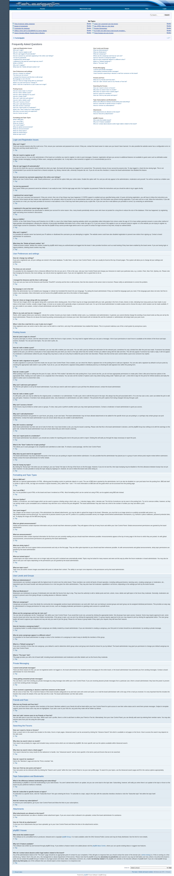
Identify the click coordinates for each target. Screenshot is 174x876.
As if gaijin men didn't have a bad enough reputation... (110, 30)
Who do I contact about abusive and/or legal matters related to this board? (115, 124)
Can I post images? (19, 125)
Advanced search (164, 17)
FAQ (146, 8)
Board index (18, 872)
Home (19, 8)
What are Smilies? (18, 123)
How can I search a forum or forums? (104, 88)
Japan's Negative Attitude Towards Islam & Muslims (29, 33)
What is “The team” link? (100, 63)
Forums (42, 8)
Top (16, 150)
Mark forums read (85, 8)
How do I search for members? (102, 93)
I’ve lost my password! (19, 57)
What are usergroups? (99, 54)
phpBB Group (66, 837)
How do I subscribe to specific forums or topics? (107, 103)
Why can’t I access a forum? (21, 102)
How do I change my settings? (22, 73)
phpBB (85, 874)
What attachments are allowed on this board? (106, 112)
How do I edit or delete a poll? (22, 100)
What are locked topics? (20, 132)
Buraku (89, 23)
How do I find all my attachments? (103, 113)
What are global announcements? (23, 127)
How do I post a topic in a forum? (23, 91)
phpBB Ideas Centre (99, 846)
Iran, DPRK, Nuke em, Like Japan (104, 26)
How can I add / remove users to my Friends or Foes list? (110, 81)
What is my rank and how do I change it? (25, 82)
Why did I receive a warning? (21, 105)
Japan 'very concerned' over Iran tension (106, 24)
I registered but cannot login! (21, 59)
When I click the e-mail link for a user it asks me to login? (30, 84)
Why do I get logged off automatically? (24, 54)
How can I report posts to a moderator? (24, 107)
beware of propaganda (21, 26)
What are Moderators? (99, 52)
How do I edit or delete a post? (22, 92)
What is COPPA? (18, 63)
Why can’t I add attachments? (22, 104)
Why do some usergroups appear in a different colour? (109, 59)
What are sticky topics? (20, 130)
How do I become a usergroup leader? (104, 57)
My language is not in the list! (21, 79)
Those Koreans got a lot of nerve (103, 33)
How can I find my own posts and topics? (105, 95)
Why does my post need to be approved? (25, 111)
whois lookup (146, 855)
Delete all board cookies (146, 871)
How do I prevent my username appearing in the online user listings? (33, 56)
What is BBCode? (18, 119)
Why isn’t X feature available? (102, 122)
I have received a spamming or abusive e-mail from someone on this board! (115, 73)
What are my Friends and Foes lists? (104, 79)
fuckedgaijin (20, 38)
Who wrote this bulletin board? (102, 120)
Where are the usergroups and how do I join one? (108, 56)
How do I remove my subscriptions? (103, 105)
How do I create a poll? (20, 96)
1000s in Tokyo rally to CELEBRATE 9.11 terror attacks (30, 30)
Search (127, 8)
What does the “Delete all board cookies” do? (26, 67)
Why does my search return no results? (104, 89)
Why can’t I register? (19, 65)
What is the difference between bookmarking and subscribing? (111, 101)
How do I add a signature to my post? (24, 94)
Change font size (168, 38)
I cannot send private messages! (102, 69)
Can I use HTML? (18, 121)
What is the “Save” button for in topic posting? (26, 109)
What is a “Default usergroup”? (102, 61)
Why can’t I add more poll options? (23, 98)
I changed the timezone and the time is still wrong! (28, 77)
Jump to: (126, 867)
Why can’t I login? (18, 50)
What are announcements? (21, 128)
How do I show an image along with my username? (28, 80)
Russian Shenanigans (100, 28)
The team (134, 871)
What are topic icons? (19, 134)
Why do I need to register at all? (22, 52)
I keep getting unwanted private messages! (106, 71)
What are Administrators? (100, 50)
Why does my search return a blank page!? (106, 91)
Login (164, 8)
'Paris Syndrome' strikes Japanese (24, 24)
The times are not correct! (20, 75)
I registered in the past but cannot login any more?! (28, 61)
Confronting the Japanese (22, 28)
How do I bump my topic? (20, 113)
